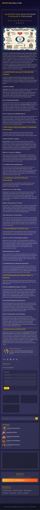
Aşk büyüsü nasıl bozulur (7, 490)
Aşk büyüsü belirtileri (27, 490)
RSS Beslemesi (20, 480)
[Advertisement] (11, 399)
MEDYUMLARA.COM (12, 3)
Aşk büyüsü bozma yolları (17, 490)
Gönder (6, 388)
